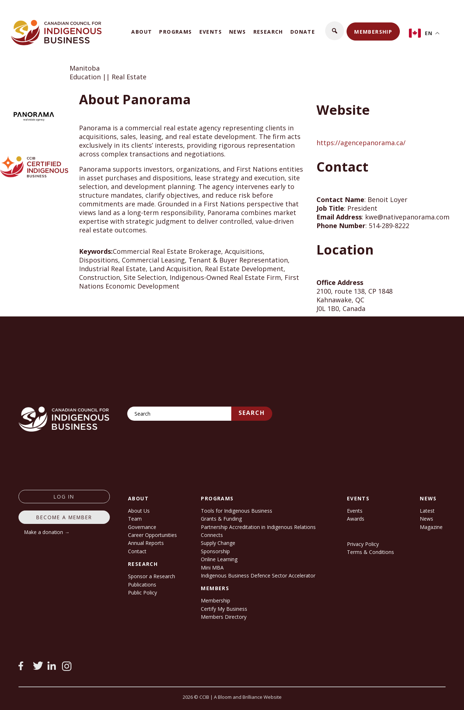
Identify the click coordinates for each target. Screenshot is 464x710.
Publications (142, 584)
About (141, 31)
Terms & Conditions (370, 552)
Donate (302, 31)
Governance (142, 527)
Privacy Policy (363, 544)
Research (268, 31)
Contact (137, 551)
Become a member (64, 517)
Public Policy (142, 592)
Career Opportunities (152, 535)
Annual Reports (146, 542)
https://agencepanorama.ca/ (361, 142)
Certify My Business (224, 608)
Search (252, 413)
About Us (139, 510)
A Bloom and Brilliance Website (248, 697)
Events (210, 31)
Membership (373, 31)
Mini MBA (212, 567)
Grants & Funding (221, 518)
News (237, 31)
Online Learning (219, 559)
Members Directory (223, 616)
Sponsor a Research (151, 576)
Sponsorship (215, 551)
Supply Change (218, 542)
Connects (212, 535)
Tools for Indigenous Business (236, 510)
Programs (175, 31)
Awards (355, 518)
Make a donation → (47, 532)
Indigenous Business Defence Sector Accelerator (258, 575)
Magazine (431, 527)
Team (135, 518)
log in (64, 496)
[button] (334, 30)
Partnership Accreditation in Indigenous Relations (258, 527)
